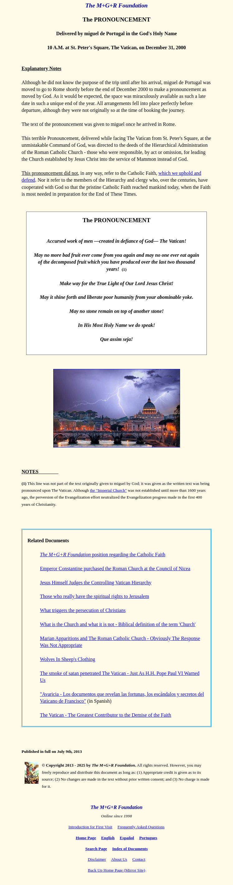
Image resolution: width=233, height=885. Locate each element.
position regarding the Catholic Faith (102, 554)
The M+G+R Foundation (116, 5)
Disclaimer (97, 859)
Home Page (86, 837)
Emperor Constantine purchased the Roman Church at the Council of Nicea (115, 568)
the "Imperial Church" (108, 490)
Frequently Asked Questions (140, 827)
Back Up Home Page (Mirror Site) (116, 870)
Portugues (148, 837)
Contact (138, 859)
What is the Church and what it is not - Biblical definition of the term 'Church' (117, 624)
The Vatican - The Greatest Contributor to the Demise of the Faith (105, 715)
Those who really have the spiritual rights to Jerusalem (94, 596)
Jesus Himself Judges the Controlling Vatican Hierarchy (95, 582)
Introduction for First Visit (90, 827)
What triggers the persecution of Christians (83, 610)
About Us (119, 859)
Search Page (96, 848)
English (108, 837)
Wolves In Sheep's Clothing (67, 659)
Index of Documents (130, 848)
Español (127, 837)
